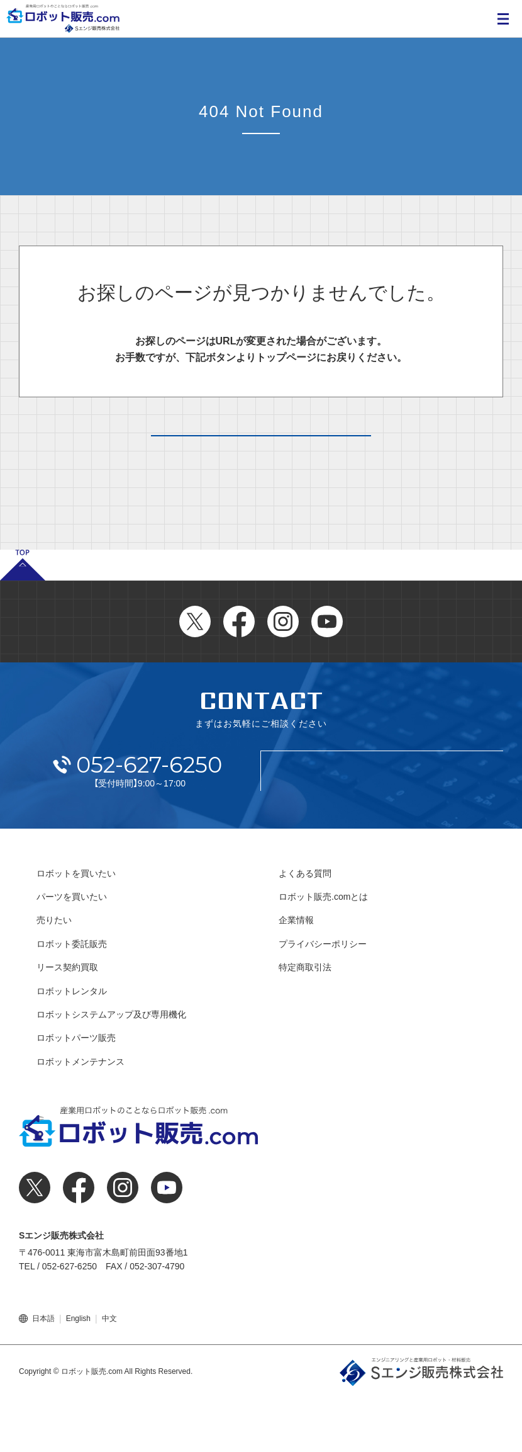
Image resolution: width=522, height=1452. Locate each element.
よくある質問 (305, 927)
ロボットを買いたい (76, 927)
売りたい (54, 974)
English (78, 1372)
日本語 (43, 1372)
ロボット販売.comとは (323, 951)
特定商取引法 (305, 1021)
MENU (503, 19)
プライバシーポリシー (323, 998)
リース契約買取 (67, 1021)
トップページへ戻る (261, 462)
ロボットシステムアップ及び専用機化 (111, 1068)
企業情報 (296, 974)
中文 (109, 1372)
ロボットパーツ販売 (76, 1092)
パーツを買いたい (71, 951)
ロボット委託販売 (71, 998)
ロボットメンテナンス (80, 1116)
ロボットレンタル (71, 1045)
